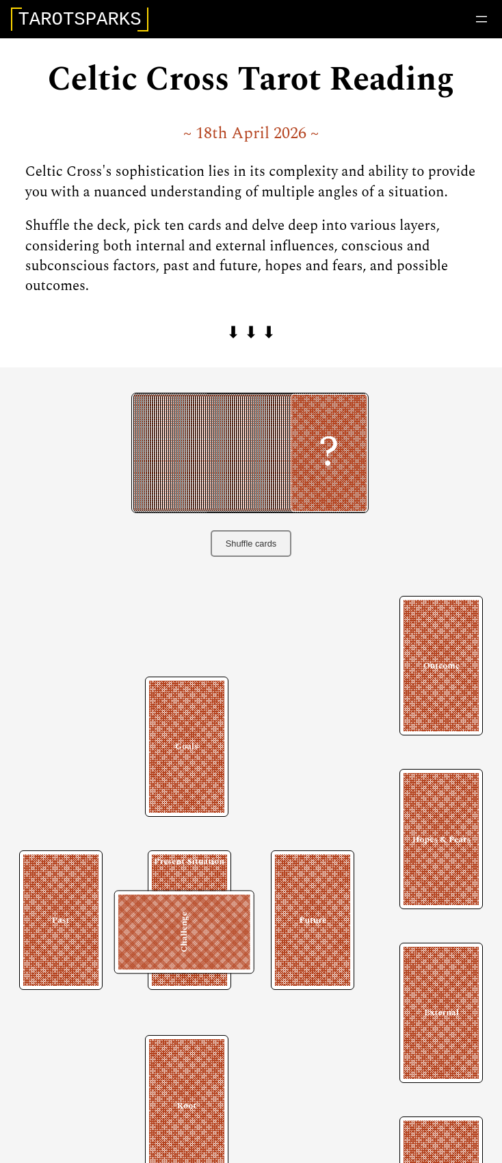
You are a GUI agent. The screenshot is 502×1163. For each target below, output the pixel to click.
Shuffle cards (251, 548)
